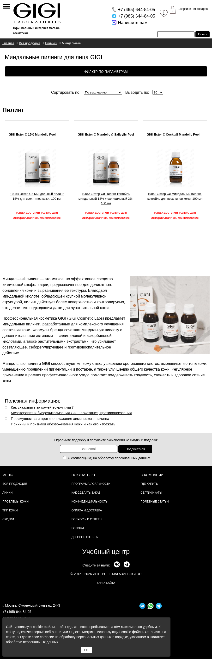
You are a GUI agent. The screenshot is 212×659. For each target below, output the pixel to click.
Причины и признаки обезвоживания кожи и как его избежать (63, 424)
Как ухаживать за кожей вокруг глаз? (42, 407)
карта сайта (106, 582)
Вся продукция (14, 483)
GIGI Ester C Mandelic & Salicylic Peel (106, 134)
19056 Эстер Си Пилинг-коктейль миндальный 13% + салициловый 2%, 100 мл (106, 198)
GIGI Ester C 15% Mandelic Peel (32, 134)
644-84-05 (136, 9)
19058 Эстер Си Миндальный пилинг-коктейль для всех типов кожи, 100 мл (174, 196)
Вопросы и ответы (87, 519)
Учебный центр (106, 551)
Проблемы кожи (15, 501)
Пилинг (13, 109)
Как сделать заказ (86, 492)
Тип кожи (10, 510)
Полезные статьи (154, 501)
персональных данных (132, 458)
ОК (86, 650)
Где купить (149, 483)
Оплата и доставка (87, 510)
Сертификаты (151, 492)
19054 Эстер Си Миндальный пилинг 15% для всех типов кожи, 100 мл (37, 196)
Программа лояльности (91, 483)
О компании (151, 475)
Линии (7, 492)
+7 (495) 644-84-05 (16, 612)
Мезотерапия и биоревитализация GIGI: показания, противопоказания (71, 413)
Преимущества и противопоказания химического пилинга (60, 419)
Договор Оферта (85, 537)
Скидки (8, 519)
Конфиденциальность (90, 501)
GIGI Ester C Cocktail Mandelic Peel (173, 134)
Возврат (78, 528)
